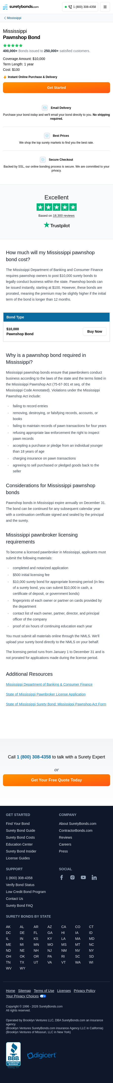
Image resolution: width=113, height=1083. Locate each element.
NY (91, 950)
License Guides (18, 858)
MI (22, 945)
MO (50, 945)
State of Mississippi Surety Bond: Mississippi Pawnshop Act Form (56, 704)
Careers (65, 844)
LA (63, 939)
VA (49, 962)
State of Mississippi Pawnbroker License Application (46, 694)
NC (91, 945)
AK (8, 927)
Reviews (65, 837)
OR (36, 956)
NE (22, 950)
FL (36, 933)
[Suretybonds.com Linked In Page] (94, 877)
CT (91, 927)
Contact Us (14, 899)
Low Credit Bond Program (26, 892)
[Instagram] (72, 877)
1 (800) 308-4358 (34, 756)
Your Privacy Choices (22, 996)
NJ (49, 950)
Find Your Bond (18, 824)
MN (36, 945)
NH (36, 950)
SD (91, 956)
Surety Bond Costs (20, 837)
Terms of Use (44, 991)
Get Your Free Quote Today (56, 780)
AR (36, 927)
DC (8, 933)
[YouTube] (83, 877)
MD (91, 939)
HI (63, 933)
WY (22, 968)
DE (22, 933)
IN (21, 939)
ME (8, 945)
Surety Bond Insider (21, 851)
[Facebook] (61, 877)
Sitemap (24, 991)
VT (63, 962)
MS (64, 945)
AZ (49, 927)
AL (22, 927)
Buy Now (94, 331)
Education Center (19, 844)
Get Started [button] (56, 88)
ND (8, 950)
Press (63, 851)
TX (22, 962)
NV (77, 950)
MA (77, 939)
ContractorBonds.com (75, 830)
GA (49, 933)
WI (91, 962)
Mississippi (12, 18)
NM (64, 950)
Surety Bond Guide (20, 830)
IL (7, 939)
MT (77, 945)
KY (49, 939)
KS (36, 939)
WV (9, 968)
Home (10, 991)
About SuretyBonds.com (77, 824)
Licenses (64, 991)
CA (63, 927)
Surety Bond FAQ (19, 906)
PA (49, 956)
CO (77, 927)
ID (90, 933)
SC (77, 956)
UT (36, 962)
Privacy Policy (84, 991)
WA (78, 962)
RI (63, 956)
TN (8, 962)
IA (76, 933)
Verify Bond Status (20, 885)
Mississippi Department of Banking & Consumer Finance (49, 684)
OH (8, 956)
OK (22, 956)
